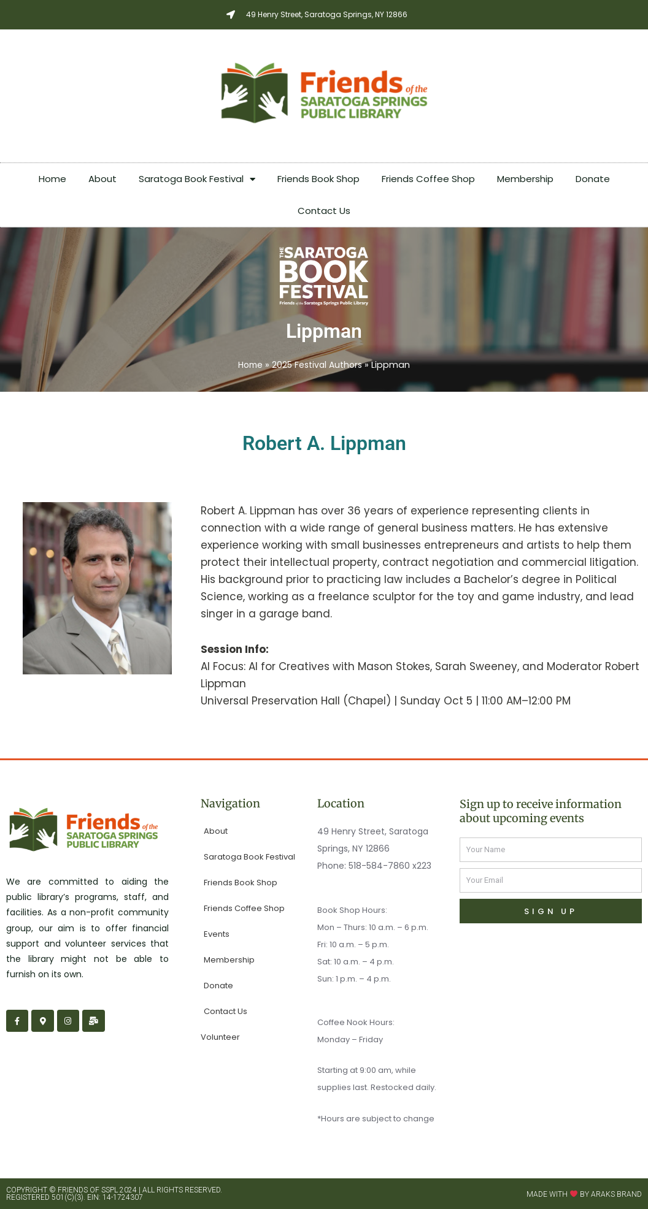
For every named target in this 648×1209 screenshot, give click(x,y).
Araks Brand (616, 1193)
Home (52, 178)
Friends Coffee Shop (428, 178)
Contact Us (324, 210)
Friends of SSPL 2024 (97, 1190)
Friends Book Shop (318, 178)
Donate (593, 178)
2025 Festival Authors (318, 365)
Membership (525, 178)
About (102, 178)
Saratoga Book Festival (197, 179)
